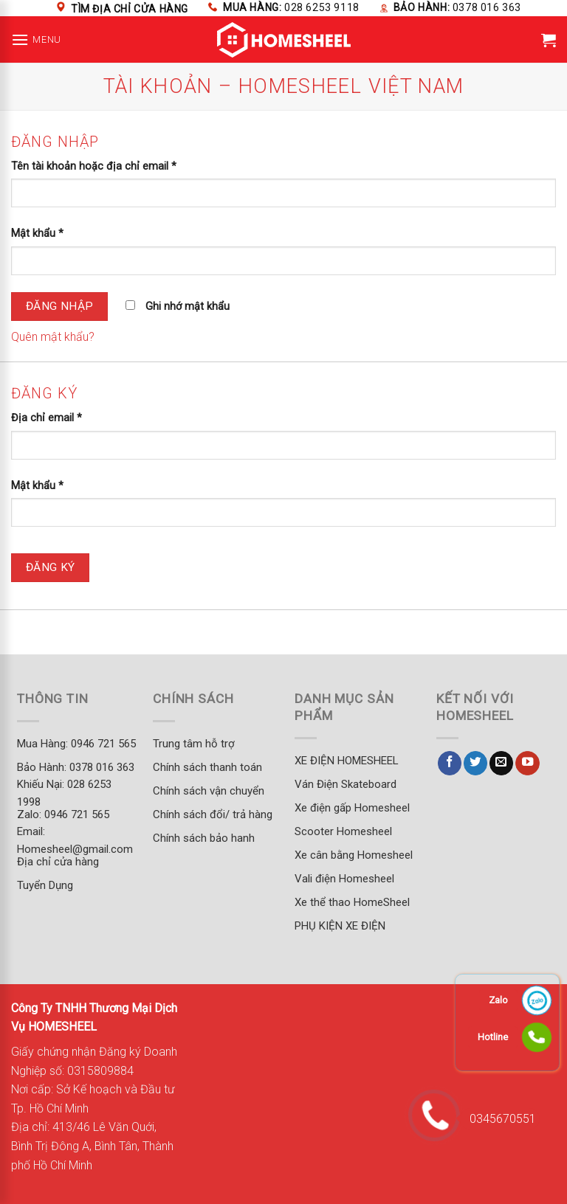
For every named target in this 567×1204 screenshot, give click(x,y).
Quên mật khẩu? (52, 337)
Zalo (498, 1000)
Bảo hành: (457, 7)
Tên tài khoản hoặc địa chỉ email (93, 166)
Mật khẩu (37, 233)
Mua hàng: (291, 7)
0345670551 (498, 1119)
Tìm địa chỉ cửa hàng (129, 9)
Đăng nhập (60, 306)
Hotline (493, 1036)
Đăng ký (50, 567)
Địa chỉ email (46, 418)
